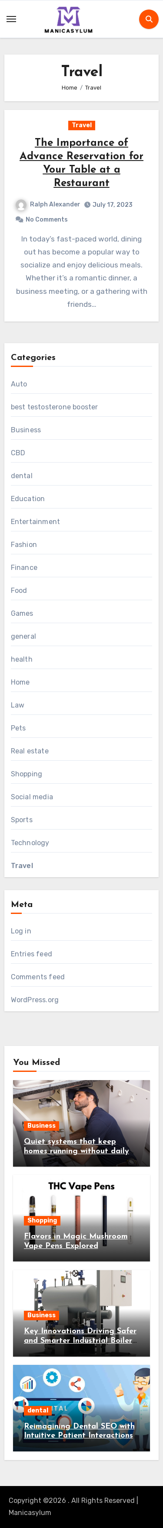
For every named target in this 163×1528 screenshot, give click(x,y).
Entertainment (35, 522)
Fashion (24, 544)
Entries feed (31, 954)
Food (19, 590)
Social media (32, 797)
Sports (22, 820)
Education (28, 499)
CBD (18, 453)
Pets (18, 728)
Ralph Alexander (48, 204)
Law (18, 705)
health (22, 659)
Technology (30, 843)
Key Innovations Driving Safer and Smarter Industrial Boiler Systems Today (80, 1340)
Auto (19, 384)
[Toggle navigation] (11, 19)
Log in (21, 931)
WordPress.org (35, 1000)
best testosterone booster (54, 407)
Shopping (27, 774)
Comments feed (38, 977)
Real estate (30, 751)
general (23, 636)
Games (22, 613)
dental (22, 476)
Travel (82, 125)
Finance (24, 567)
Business (26, 430)
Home (20, 682)
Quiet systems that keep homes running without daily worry (76, 1151)
